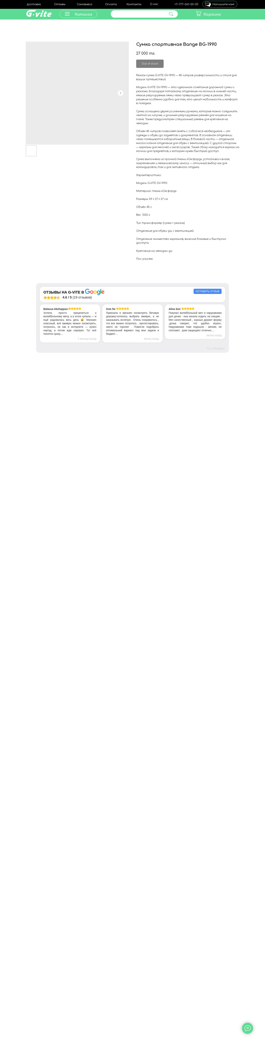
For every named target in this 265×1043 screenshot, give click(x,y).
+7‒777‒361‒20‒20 (186, 4)
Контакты (133, 4)
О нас (154, 4)
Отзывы (59, 4)
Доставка (34, 4)
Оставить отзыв (207, 291)
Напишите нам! (223, 4)
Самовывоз (84, 4)
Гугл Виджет (216, 348)
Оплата (111, 4)
